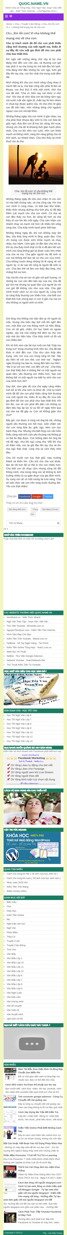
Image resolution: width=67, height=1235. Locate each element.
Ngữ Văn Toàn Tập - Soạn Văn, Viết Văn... (28, 621)
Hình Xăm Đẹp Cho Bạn (19, 634)
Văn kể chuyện (14, 1005)
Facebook (24, 496)
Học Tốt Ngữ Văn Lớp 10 (20, 732)
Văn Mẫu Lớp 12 (15, 971)
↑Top (44, 1233)
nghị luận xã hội (15, 1018)
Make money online (17, 891)
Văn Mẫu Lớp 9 (15, 988)
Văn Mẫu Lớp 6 (15, 975)
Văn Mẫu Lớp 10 (15, 962)
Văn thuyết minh (15, 1014)
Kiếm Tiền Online (15, 915)
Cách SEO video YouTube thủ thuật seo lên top (30, 1084)
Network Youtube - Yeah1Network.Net (26, 660)
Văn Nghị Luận (14, 992)
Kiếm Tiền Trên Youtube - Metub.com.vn (27, 638)
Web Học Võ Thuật (16, 651)
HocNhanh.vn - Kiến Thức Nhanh (24, 617)
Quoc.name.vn (33, 3)
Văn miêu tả (13, 1010)
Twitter (48, 496)
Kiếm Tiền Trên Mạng (17, 886)
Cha (9, 906)
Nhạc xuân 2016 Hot (17, 882)
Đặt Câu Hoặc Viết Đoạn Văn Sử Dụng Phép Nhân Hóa (33, 1143)
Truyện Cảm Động (16, 945)
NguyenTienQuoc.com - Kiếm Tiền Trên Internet (31, 630)
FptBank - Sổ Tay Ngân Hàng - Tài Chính (28, 643)
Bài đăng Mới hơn (17, 509)
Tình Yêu (11, 949)
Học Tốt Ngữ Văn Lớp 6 (19, 715)
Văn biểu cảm (14, 997)
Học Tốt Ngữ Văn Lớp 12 (20, 741)
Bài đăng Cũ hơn (50, 509)
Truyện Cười (13, 941)
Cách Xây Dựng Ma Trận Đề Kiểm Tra (38, 1112)
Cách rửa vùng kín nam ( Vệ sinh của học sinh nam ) (34, 878)
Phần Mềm (12, 932)
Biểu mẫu (11, 902)
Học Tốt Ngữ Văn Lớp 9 (19, 728)
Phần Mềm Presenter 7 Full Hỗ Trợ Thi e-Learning (30, 1155)
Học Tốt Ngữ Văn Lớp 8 (19, 723)
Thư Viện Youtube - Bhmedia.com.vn (25, 625)
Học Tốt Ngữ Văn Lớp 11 (20, 736)
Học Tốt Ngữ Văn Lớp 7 (19, 719)
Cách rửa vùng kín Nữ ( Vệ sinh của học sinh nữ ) (32, 873)
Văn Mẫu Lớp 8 (15, 984)
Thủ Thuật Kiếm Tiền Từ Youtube (24, 664)
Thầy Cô (11, 936)
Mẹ (8, 919)
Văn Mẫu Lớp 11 (15, 967)
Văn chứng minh (15, 1001)
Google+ (37, 496)
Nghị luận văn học (16, 923)
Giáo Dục (11, 910)
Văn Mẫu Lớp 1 (15, 958)
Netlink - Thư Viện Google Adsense (25, 656)
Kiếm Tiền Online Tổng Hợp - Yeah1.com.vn (29, 647)
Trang (59, 1233)
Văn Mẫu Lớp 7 (15, 980)
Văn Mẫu (11, 954)
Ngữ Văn (11, 928)
